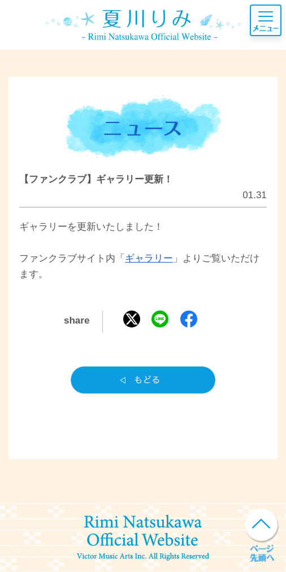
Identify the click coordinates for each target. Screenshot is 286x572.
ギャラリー (149, 258)
